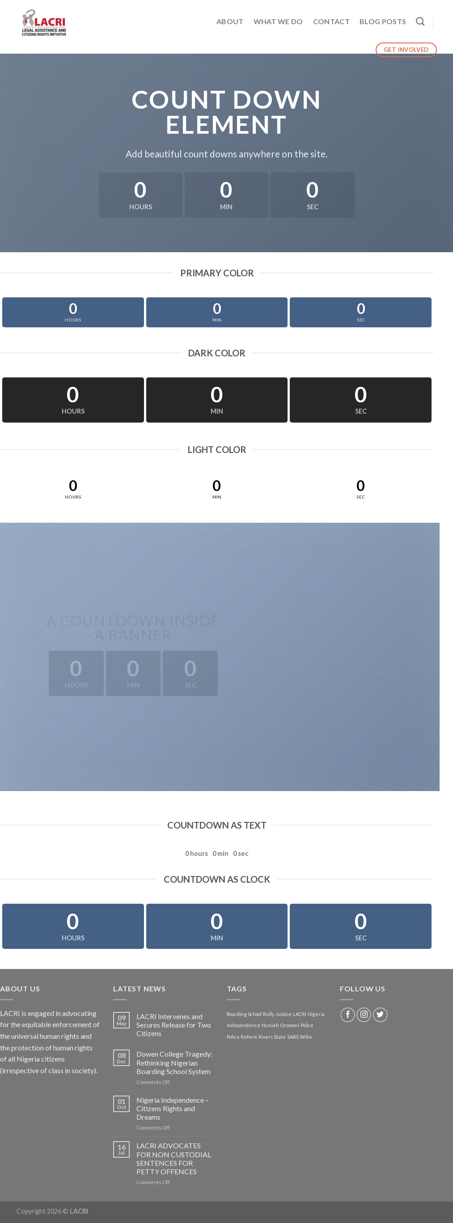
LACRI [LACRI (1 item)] (299, 1014)
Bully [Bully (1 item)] (268, 1014)
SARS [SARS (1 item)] (293, 1037)
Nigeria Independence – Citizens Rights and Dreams (172, 1108)
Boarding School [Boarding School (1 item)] (244, 1014)
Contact (331, 21)
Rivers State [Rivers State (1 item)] (272, 1037)
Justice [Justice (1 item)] (283, 1014)
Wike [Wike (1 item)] (306, 1037)
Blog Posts (383, 21)
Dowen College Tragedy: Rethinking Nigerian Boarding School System (174, 1062)
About (230, 21)
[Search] (420, 21)
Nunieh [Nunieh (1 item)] (270, 1025)
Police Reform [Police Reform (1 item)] (242, 1037)
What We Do (278, 21)
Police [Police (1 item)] (307, 1025)
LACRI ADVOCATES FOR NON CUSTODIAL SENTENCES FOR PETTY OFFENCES (173, 1158)
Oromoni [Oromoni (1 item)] (289, 1025)
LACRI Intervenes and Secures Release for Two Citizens (173, 1024)
